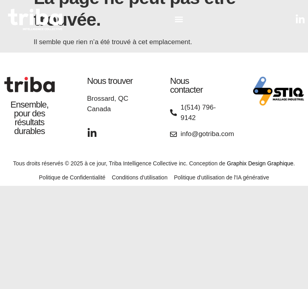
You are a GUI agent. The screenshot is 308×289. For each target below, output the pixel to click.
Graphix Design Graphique (260, 163)
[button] (178, 19)
